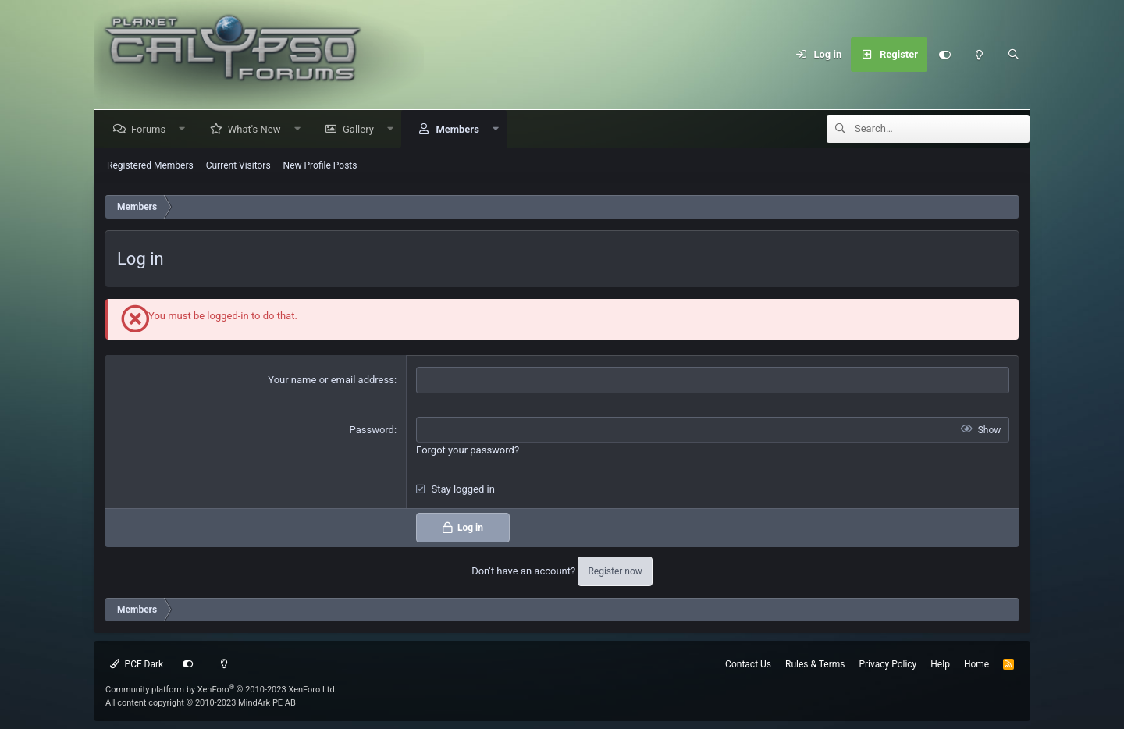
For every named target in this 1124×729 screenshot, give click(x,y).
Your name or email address (331, 380)
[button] (185, 129)
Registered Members (150, 165)
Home (976, 664)
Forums (151, 129)
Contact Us (748, 664)
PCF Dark (136, 664)
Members (460, 129)
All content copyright (200, 703)
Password (372, 430)
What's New (257, 129)
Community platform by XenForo (221, 690)
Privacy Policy (887, 664)
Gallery (361, 129)
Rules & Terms (815, 664)
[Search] (1013, 54)
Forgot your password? (467, 450)
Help (940, 664)
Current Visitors (238, 165)
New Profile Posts (320, 165)
